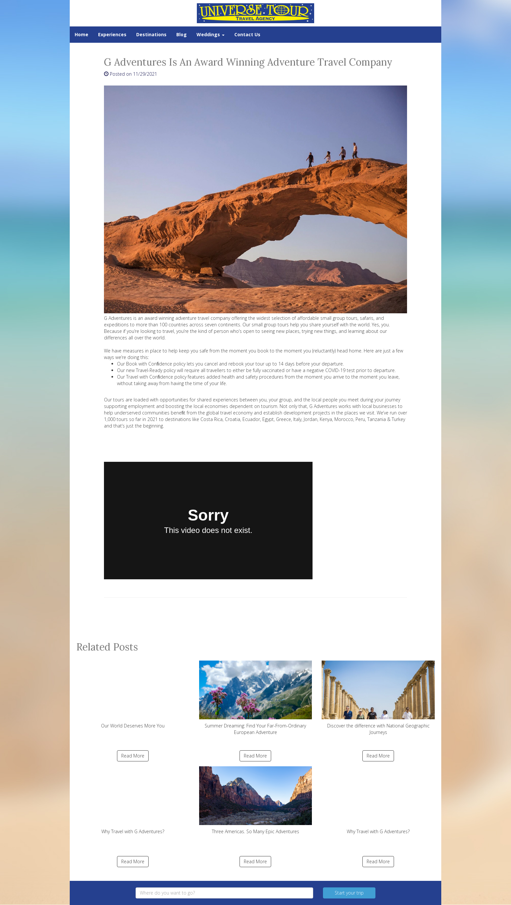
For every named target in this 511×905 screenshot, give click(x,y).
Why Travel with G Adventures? (132, 800)
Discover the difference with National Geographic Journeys (378, 698)
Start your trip (349, 893)
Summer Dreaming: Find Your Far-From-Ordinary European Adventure (255, 698)
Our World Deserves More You (132, 695)
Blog (181, 34)
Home (81, 34)
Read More (132, 756)
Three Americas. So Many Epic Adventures (255, 800)
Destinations (151, 34)
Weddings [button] (211, 34)
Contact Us (247, 34)
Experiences (112, 34)
